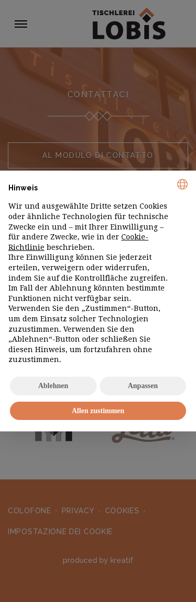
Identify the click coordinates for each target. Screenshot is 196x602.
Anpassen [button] (143, 386)
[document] (98, 272)
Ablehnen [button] (53, 386)
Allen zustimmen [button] (98, 411)
